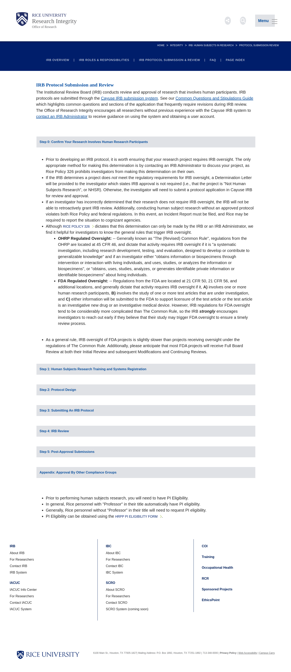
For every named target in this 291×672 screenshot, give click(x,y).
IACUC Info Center (23, 589)
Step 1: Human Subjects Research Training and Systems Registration (93, 369)
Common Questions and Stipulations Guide (214, 98)
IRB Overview (57, 60)
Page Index (235, 60)
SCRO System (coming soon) (127, 609)
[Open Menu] (265, 21)
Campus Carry (267, 653)
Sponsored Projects (217, 589)
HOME (161, 45)
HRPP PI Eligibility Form (136, 516)
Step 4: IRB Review (54, 431)
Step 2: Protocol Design (58, 389)
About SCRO (115, 589)
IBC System (114, 572)
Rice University (49, 15)
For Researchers (22, 559)
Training (208, 557)
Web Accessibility (247, 653)
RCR (205, 578)
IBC (108, 546)
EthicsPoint (211, 600)
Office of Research (44, 27)
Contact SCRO (116, 602)
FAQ (213, 60)
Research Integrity (54, 21)
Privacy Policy (228, 653)
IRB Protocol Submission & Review (169, 60)
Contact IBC (114, 566)
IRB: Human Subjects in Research (211, 45)
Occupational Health (217, 567)
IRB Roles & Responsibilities (104, 60)
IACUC (15, 583)
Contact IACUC (21, 602)
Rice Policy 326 (76, 226)
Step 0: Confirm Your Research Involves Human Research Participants (94, 142)
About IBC (113, 553)
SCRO (110, 583)
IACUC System (21, 609)
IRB (12, 546)
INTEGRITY (176, 45)
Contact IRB (18, 566)
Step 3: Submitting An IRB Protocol (67, 410)
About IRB (17, 553)
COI (205, 546)
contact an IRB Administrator (61, 116)
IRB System (18, 572)
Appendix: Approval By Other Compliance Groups (78, 472)
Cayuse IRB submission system (129, 98)
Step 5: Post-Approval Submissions (67, 451)
